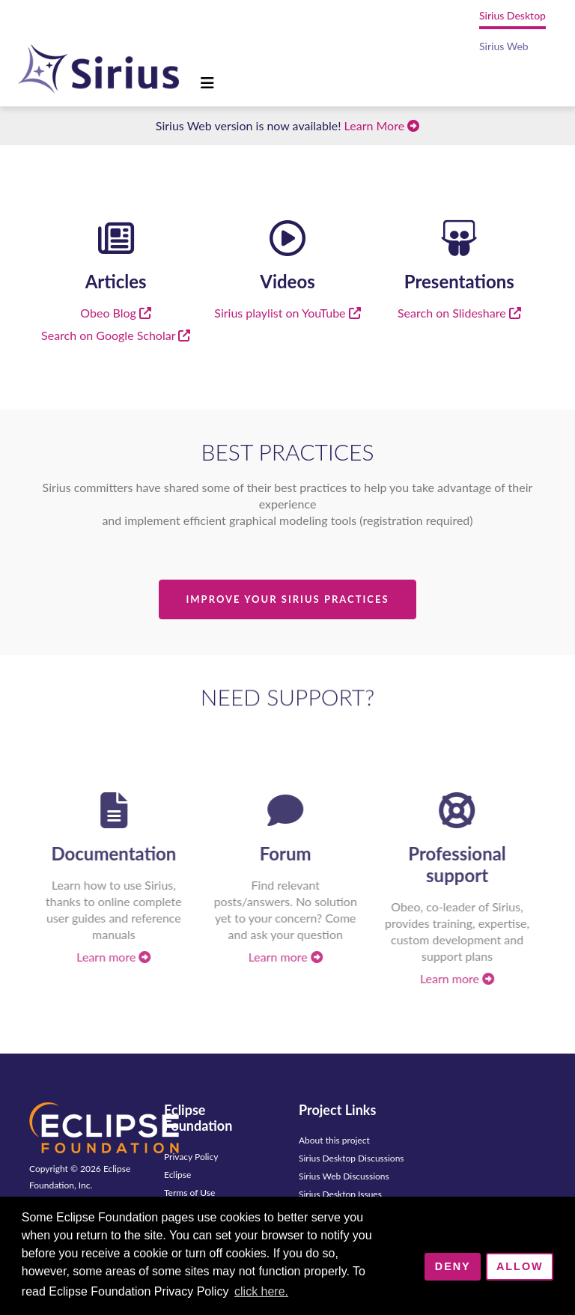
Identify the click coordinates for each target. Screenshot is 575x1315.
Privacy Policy (191, 1156)
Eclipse (177, 1174)
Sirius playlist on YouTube (287, 313)
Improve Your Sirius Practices (287, 599)
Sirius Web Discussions (344, 1176)
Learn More (382, 125)
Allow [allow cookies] (520, 1266)
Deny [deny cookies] (453, 1266)
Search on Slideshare (459, 313)
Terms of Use (189, 1192)
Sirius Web (504, 46)
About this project (334, 1140)
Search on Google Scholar (115, 335)
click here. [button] (261, 1291)
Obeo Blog (115, 313)
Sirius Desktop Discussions (351, 1158)
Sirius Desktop (512, 15)
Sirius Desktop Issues (340, 1194)
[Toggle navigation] (207, 83)
